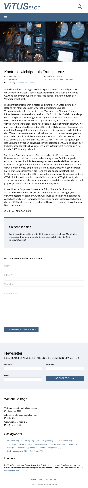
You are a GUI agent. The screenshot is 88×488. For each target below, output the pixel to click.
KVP (25, 470)
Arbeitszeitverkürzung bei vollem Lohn (21, 415)
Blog (40, 479)
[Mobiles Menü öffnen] (5, 17)
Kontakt (53, 479)
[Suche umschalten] (80, 6)
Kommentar (11, 293)
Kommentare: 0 (12, 80)
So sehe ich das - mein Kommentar (59, 80)
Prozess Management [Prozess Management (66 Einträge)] (50, 447)
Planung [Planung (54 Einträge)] (73, 444)
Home (33, 479)
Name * (8, 265)
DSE (46, 479)
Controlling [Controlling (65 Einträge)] (27, 440)
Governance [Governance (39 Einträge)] (25, 444)
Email (6, 375)
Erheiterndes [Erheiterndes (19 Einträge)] (65, 440)
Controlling (11, 83)
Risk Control (29, 83)
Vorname (8, 364)
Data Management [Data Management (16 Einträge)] (46, 440)
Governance (20, 83)
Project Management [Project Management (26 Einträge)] (27, 447)
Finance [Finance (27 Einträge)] (11, 444)
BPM (18, 470)
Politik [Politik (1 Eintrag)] (10, 447)
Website (8, 284)
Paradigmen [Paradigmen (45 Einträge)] (41, 444)
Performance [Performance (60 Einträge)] (58, 444)
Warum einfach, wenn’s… (15, 422)
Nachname (50, 364)
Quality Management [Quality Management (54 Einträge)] (17, 451)
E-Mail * (8, 275)
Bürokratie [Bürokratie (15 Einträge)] (13, 440)
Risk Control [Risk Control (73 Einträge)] (36, 451)
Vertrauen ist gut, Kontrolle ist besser (20, 408)
